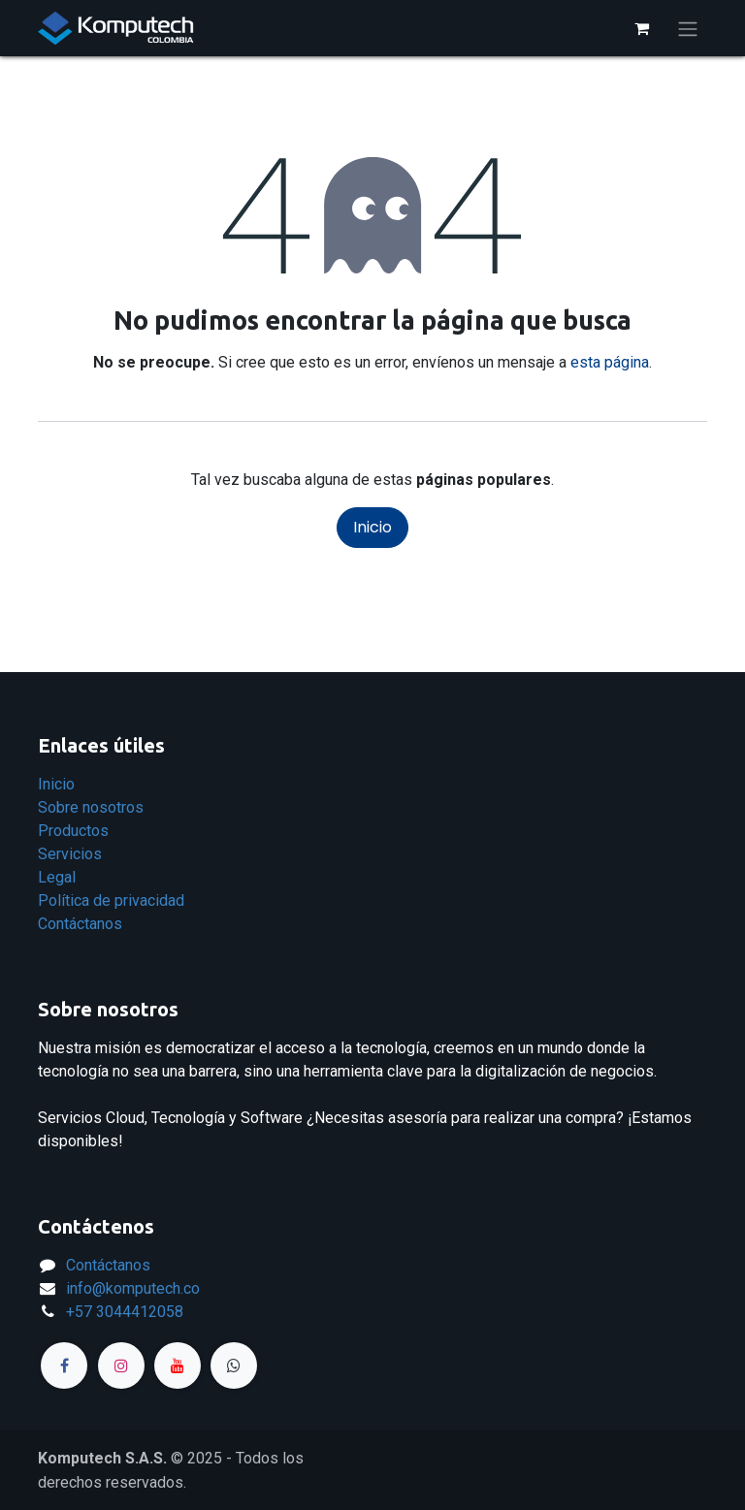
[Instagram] (121, 1365)
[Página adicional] (234, 1365)
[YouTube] (177, 1365)
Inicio (372, 527)
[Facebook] (64, 1365)
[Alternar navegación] (687, 28)
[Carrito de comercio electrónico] (641, 28)
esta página (609, 362)
